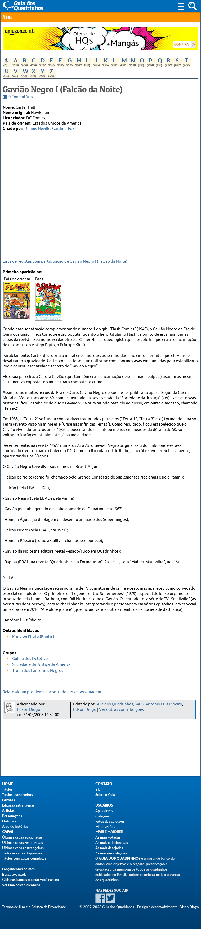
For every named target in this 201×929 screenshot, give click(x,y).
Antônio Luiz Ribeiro (163, 704)
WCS (139, 704)
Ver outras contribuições (121, 709)
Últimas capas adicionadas (22, 837)
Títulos (7, 789)
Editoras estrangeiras (18, 805)
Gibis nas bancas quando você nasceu (30, 879)
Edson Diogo (28, 709)
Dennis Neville (37, 128)
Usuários (104, 805)
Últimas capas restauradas (22, 842)
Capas (7, 832)
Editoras (8, 800)
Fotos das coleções (109, 821)
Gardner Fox (63, 128)
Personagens (12, 816)
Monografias (105, 827)
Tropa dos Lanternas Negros (37, 670)
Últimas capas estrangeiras (23, 848)
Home (7, 784)
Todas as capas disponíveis (22, 853)
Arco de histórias (15, 826)
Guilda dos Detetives (31, 658)
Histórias (9, 821)
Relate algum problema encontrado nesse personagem (52, 692)
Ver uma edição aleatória (21, 885)
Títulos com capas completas (24, 858)
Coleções (102, 816)
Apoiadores (104, 811)
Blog (98, 789)
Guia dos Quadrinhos (114, 704)
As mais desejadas (109, 848)
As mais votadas (107, 837)
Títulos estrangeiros (17, 795)
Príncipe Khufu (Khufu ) (33, 636)
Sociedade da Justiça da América (41, 664)
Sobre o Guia (105, 795)
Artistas (8, 810)
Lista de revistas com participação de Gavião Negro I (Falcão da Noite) (65, 261)
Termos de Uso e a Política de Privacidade (34, 907)
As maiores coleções (111, 853)
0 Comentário (20, 96)
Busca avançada (14, 874)
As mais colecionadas (111, 842)
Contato (103, 784)
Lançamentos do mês (18, 869)
